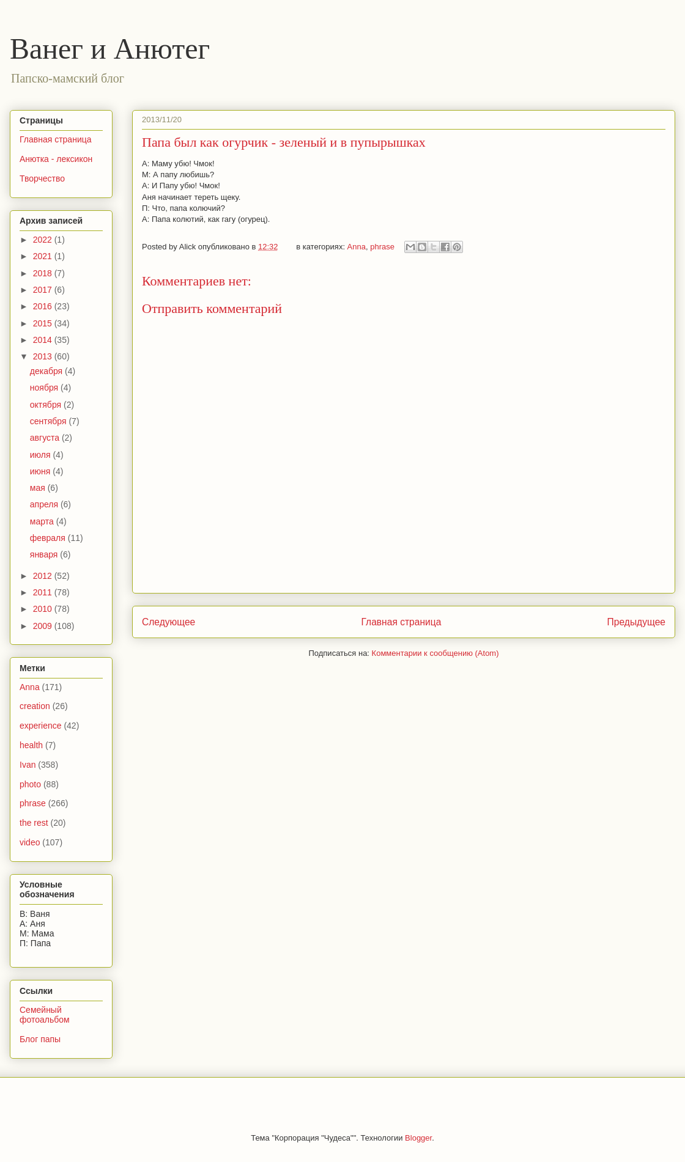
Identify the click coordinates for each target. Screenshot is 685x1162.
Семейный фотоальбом (45, 1015)
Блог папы (40, 1039)
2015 (43, 323)
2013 (43, 356)
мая (39, 488)
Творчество (42, 178)
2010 (43, 609)
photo (30, 784)
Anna (356, 246)
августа (46, 438)
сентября (49, 421)
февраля (49, 538)
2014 (43, 340)
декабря (47, 371)
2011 (43, 592)
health (31, 745)
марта (43, 521)
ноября (45, 387)
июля (41, 455)
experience (41, 725)
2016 (43, 306)
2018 (43, 273)
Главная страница (401, 622)
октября (47, 405)
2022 (43, 240)
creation (35, 706)
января (45, 554)
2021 (43, 256)
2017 (43, 290)
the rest (34, 823)
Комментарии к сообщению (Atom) (435, 653)
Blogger (418, 1137)
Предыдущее (636, 622)
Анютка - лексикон (56, 159)
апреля (45, 504)
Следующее (168, 622)
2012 (43, 576)
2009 (43, 626)
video (30, 842)
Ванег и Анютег (110, 48)
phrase (382, 246)
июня (41, 471)
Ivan (27, 765)
